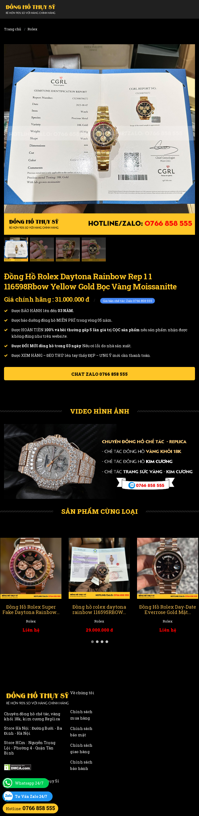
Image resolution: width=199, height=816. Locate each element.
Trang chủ (12, 29)
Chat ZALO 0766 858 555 (99, 374)
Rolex (32, 29)
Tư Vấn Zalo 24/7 (31, 796)
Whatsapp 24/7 (29, 783)
